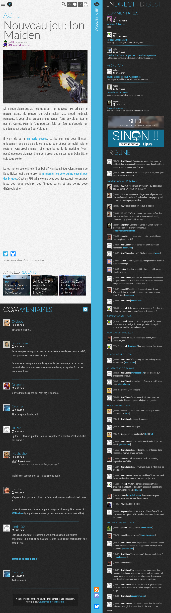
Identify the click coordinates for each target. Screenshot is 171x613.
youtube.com (136, 300)
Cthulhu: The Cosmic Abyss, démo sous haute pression (131, 55)
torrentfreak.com (148, 535)
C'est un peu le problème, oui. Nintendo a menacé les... (128, 79)
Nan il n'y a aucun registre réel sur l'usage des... (125, 42)
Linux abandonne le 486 (118, 40)
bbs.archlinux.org (138, 595)
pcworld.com (130, 362)
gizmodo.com (124, 384)
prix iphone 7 (32, 558)
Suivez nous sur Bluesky (96, 606)
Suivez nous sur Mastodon (96, 600)
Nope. (109, 26)
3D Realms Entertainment (13, 260)
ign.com (138, 489)
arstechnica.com (134, 495)
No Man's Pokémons (116, 24)
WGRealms (17, 513)
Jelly (115, 49)
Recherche (63, 4)
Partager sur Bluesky (13, 253)
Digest (150, 4)
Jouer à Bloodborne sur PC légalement (124, 77)
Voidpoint (29, 260)
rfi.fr (127, 413)
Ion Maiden (39, 260)
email (15, 45)
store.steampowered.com (124, 230)
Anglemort (117, 101)
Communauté (97, 290)
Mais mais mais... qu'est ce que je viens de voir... (126, 95)
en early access (37, 139)
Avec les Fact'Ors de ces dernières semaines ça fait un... (129, 110)
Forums (115, 65)
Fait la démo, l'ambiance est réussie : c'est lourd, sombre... (130, 58)
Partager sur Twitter (5, 253)
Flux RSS (96, 589)
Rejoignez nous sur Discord (96, 595)
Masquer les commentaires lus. (85, 309)
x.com (157, 253)
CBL (13, 42)
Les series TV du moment (118, 92)
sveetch (116, 33)
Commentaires (122, 12)
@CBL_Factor (26, 45)
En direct (121, 4)
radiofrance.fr (146, 527)
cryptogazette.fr (137, 372)
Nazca (115, 85)
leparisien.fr (133, 346)
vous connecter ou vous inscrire (51, 601)
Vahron (116, 70)
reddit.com (127, 247)
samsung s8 (18, 558)
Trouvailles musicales (116, 108)
